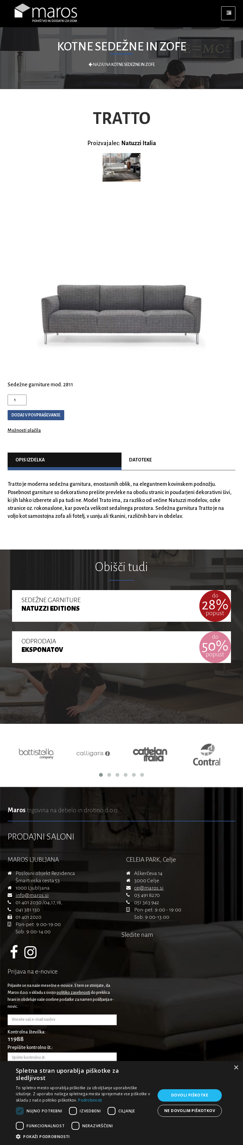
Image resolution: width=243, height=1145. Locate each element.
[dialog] (121, 1103)
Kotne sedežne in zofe (121, 46)
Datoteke (140, 459)
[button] (83, 1136)
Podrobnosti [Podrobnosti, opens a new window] (90, 1100)
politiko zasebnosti (73, 992)
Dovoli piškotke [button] (189, 1095)
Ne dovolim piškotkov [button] (189, 1110)
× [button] (236, 1067)
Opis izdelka (30, 459)
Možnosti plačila (24, 430)
